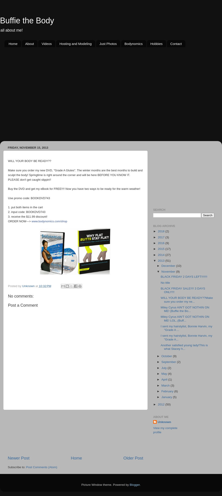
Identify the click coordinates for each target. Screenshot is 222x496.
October (167, 356)
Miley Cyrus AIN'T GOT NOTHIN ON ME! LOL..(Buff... (185, 318)
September (169, 362)
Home (13, 44)
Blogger (135, 484)
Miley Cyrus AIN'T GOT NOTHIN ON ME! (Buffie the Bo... (185, 309)
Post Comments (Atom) (41, 467)
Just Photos (108, 44)
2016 (161, 243)
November (168, 271)
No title (165, 282)
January (167, 397)
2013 (161, 260)
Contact (176, 44)
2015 (161, 249)
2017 (161, 237)
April (164, 379)
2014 (161, 255)
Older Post (133, 458)
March (165, 385)
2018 (161, 231)
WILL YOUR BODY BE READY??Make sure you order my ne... (187, 299)
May (164, 373)
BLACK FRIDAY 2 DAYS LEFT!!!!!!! (184, 276)
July (164, 368)
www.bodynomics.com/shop (49, 221)
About (29, 44)
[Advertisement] (43, 97)
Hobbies (156, 44)
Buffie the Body (27, 20)
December (168, 265)
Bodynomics (134, 44)
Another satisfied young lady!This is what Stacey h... (184, 347)
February (167, 391)
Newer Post (19, 458)
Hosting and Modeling (75, 44)
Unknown (164, 422)
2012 (161, 404)
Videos (47, 44)
